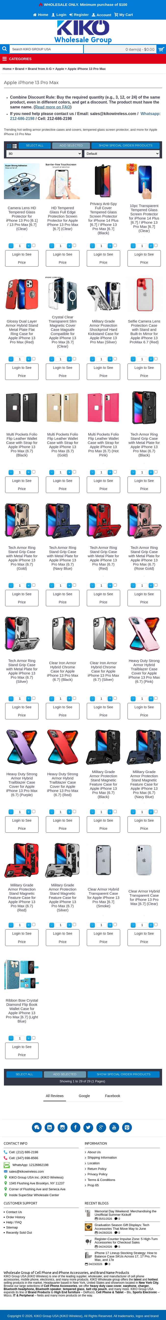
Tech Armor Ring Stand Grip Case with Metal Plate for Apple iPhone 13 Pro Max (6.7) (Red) (103, 557)
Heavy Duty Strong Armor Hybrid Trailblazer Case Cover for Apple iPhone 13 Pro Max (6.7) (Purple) (22, 784)
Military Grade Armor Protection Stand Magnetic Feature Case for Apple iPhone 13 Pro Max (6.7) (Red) (22, 897)
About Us (93, 1140)
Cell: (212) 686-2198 (21, 1140)
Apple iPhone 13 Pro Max (87, 69)
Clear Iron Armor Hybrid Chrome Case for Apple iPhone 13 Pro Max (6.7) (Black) (62, 671)
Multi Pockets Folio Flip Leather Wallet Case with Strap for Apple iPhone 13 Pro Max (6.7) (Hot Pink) (103, 444)
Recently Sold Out (18, 1220)
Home (7, 69)
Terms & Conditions (100, 1167)
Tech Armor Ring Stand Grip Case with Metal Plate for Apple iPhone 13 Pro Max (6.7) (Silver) (22, 671)
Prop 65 (92, 1173)
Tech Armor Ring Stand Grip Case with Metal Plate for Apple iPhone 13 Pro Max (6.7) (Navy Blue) (62, 557)
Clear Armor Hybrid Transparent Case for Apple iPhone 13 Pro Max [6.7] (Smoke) (103, 897)
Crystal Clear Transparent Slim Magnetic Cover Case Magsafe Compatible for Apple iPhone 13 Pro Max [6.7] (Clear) (63, 331)
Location (92, 1151)
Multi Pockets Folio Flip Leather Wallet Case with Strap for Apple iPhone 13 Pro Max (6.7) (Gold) (62, 444)
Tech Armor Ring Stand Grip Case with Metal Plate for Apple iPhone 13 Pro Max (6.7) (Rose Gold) (144, 557)
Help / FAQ (13, 1210)
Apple (59, 69)
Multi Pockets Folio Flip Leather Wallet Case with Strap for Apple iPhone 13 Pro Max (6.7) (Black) (22, 444)
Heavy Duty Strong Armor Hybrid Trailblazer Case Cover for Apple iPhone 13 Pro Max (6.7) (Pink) (144, 671)
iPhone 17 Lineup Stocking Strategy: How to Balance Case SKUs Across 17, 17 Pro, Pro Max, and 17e (126, 1244)
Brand (20, 69)
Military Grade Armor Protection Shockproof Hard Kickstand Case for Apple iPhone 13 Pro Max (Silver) (103, 331)
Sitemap (11, 1215)
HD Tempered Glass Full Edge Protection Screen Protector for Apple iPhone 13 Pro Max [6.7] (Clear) (62, 218)
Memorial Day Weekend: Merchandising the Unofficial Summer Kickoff (125, 1200)
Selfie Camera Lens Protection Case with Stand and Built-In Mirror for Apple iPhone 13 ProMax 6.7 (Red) (144, 331)
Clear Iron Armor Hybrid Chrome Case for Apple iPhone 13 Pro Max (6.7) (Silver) (103, 671)
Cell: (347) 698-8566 (21, 1146)
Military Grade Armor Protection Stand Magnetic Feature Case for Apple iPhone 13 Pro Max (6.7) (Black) (103, 784)
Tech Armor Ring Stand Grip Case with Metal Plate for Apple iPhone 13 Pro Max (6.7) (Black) (144, 444)
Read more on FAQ (52, 107)
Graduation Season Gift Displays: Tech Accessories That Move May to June (122, 1214)
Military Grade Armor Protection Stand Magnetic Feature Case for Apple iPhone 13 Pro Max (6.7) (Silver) (63, 897)
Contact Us (13, 1199)
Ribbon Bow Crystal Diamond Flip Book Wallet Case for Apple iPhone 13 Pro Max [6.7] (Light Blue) (22, 1010)
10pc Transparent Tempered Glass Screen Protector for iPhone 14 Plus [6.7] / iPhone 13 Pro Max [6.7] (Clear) (144, 218)
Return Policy (95, 1156)
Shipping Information (101, 1145)
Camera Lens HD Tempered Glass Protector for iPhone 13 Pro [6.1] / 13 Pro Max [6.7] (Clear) (22, 218)
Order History (14, 1204)
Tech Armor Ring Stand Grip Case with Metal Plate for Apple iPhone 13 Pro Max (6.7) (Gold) (22, 557)
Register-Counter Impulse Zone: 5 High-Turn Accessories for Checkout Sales (126, 1228)
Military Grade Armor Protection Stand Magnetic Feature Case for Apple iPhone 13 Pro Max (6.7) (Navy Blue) (144, 784)
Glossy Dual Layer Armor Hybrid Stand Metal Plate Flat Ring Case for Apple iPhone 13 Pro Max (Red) (22, 331)
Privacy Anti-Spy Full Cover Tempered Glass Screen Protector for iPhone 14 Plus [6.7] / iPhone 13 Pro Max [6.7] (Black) (103, 218)
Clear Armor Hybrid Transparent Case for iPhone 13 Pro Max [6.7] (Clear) (144, 897)
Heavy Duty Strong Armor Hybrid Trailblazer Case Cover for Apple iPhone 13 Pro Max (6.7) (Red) (62, 784)
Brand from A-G (40, 69)
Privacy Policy (96, 1162)
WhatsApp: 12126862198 (26, 1152)
